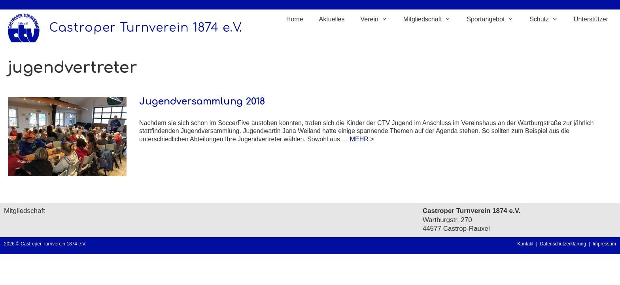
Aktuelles (332, 19)
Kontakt (525, 244)
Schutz (547, 19)
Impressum (604, 244)
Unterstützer (591, 19)
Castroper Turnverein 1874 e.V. (145, 27)
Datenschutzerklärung (564, 244)
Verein (377, 19)
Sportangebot (494, 19)
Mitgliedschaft (431, 19)
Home (294, 19)
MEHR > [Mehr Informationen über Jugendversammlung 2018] (362, 139)
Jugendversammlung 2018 (202, 101)
